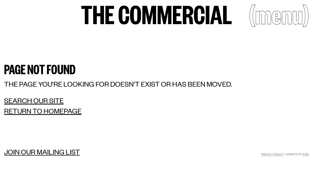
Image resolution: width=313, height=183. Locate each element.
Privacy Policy (272, 154)
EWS (306, 154)
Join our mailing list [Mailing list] (42, 151)
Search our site (34, 100)
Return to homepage (42, 111)
